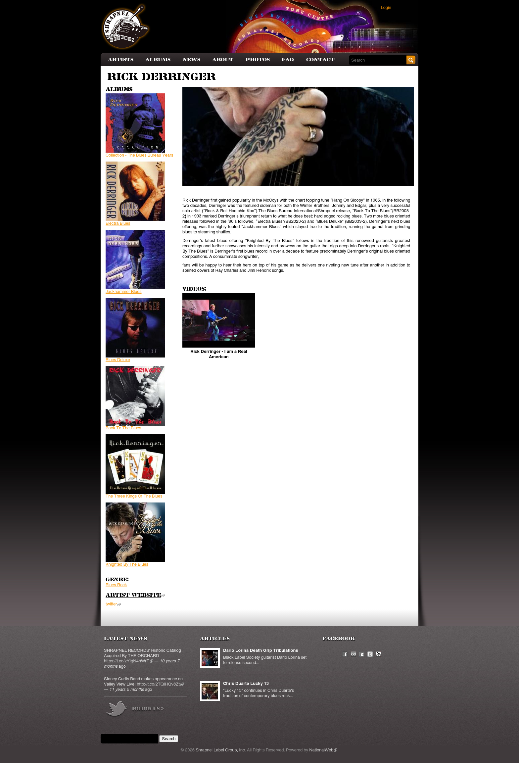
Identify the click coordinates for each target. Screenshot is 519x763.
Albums (157, 60)
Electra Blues (118, 223)
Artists (120, 60)
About (222, 60)
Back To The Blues (123, 428)
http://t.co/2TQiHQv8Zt (160, 684)
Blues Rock (116, 585)
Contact (320, 60)
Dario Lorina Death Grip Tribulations (260, 650)
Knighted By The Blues (127, 564)
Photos (258, 60)
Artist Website (135, 595)
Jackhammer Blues (124, 292)
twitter (113, 604)
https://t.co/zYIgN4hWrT (128, 661)
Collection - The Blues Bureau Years (139, 155)
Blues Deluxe (118, 360)
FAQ (288, 60)
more (135, 710)
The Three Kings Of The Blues (134, 496)
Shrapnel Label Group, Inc (220, 750)
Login (386, 8)
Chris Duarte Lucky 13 (246, 684)
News (191, 60)
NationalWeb (323, 750)
